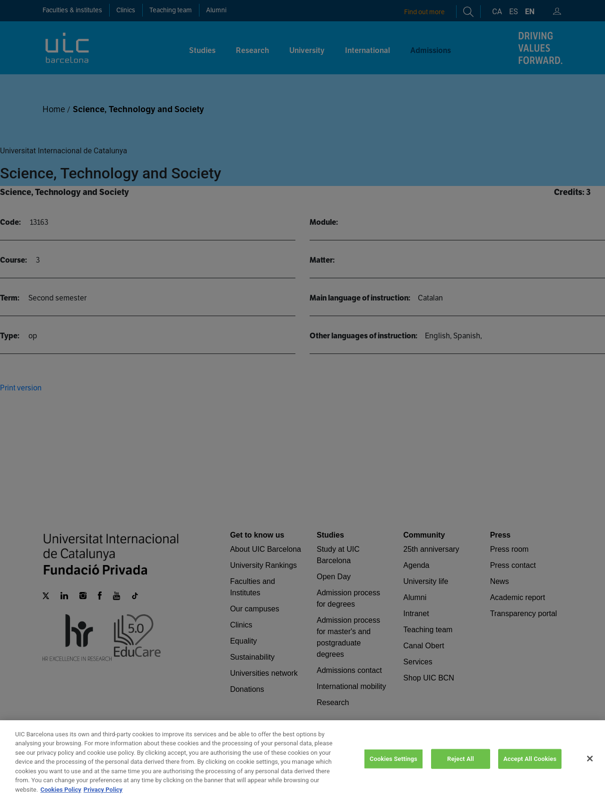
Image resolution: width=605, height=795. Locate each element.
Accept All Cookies (529, 766)
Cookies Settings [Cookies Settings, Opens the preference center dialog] (393, 766)
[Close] (589, 767)
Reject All (460, 766)
